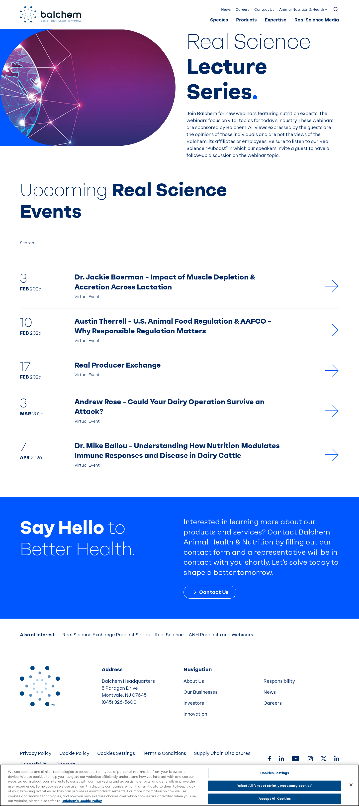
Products (246, 20)
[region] (179, 785)
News (226, 9)
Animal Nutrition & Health (301, 9)
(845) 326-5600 (119, 702)
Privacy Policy (35, 753)
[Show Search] (336, 10)
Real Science (169, 635)
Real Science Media (316, 20)
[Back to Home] (40, 686)
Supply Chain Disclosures (222, 753)
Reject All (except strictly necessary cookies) (275, 786)
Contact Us (264, 9)
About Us (193, 681)
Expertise (275, 20)
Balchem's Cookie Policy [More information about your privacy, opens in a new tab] (82, 801)
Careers (242, 9)
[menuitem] (219, 20)
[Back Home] (51, 14)
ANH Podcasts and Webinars (221, 635)
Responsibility (279, 681)
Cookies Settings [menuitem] (116, 753)
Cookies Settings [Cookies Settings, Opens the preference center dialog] (274, 773)
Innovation (195, 714)
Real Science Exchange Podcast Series (106, 635)
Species (219, 20)
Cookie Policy (74, 753)
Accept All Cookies (274, 799)
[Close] (351, 784)
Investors (193, 703)
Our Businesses (200, 692)
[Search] (71, 243)
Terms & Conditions (164, 753)
